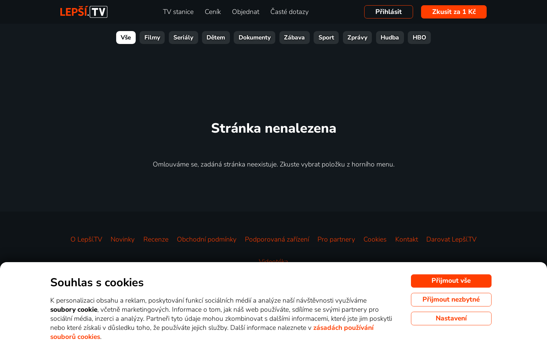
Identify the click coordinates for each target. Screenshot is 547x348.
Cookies (375, 239)
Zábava (294, 38)
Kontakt (406, 239)
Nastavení (451, 318)
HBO (419, 38)
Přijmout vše (451, 280)
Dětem (216, 38)
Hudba (390, 38)
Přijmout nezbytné (451, 299)
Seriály (183, 38)
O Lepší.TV (86, 239)
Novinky (123, 239)
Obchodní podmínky (207, 239)
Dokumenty (255, 38)
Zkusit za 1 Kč (454, 11)
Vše (126, 38)
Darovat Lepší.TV (451, 239)
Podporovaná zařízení (277, 239)
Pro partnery (336, 239)
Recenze (155, 239)
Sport (326, 38)
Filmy (152, 38)
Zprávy (357, 38)
